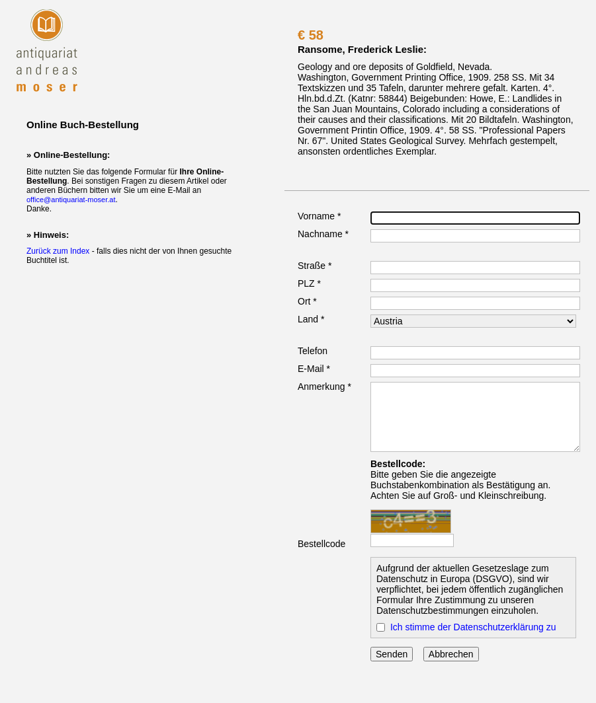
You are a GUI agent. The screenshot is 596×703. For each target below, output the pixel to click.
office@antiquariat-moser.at (70, 200)
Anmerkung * (324, 386)
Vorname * (319, 216)
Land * (311, 319)
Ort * (307, 301)
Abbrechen (451, 654)
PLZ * (309, 283)
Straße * (314, 265)
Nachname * (323, 234)
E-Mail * (314, 368)
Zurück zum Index (57, 251)
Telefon (312, 351)
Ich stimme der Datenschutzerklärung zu (473, 627)
